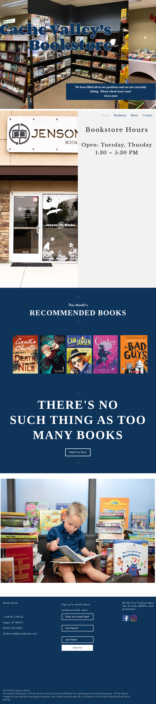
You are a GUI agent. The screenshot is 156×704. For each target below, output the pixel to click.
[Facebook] (126, 618)
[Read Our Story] (78, 452)
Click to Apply (111, 96)
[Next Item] (142, 354)
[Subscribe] (77, 647)
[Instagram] (133, 618)
